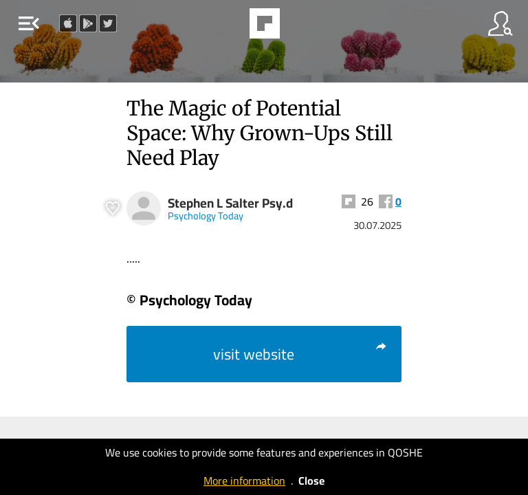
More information (244, 480)
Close (311, 480)
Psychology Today (205, 215)
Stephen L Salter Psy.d (230, 203)
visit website (300, 354)
